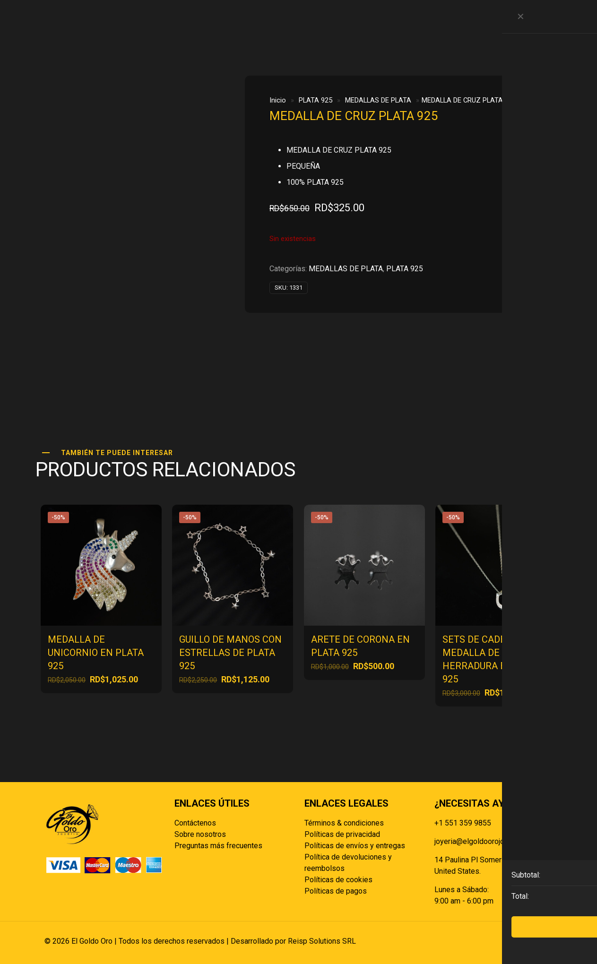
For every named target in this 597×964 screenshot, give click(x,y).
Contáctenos (195, 822)
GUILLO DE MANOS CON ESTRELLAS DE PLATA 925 (230, 652)
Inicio (277, 100)
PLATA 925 (315, 100)
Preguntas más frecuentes (218, 845)
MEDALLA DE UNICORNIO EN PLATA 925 (96, 652)
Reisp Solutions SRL (322, 941)
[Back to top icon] (543, 941)
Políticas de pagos (335, 891)
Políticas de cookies (338, 879)
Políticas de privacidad (342, 834)
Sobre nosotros (200, 834)
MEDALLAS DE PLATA (378, 100)
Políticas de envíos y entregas (354, 845)
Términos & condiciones (344, 822)
